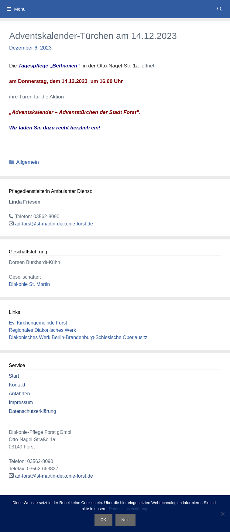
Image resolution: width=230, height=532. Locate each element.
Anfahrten (19, 393)
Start (14, 376)
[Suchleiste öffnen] (219, 9)
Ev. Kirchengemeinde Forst (38, 322)
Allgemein (27, 162)
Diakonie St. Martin (29, 284)
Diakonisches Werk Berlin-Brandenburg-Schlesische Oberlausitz (78, 337)
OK (103, 519)
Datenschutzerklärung (32, 411)
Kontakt (17, 384)
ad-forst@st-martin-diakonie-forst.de (54, 223)
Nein (126, 519)
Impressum (21, 402)
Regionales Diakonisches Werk (42, 330)
